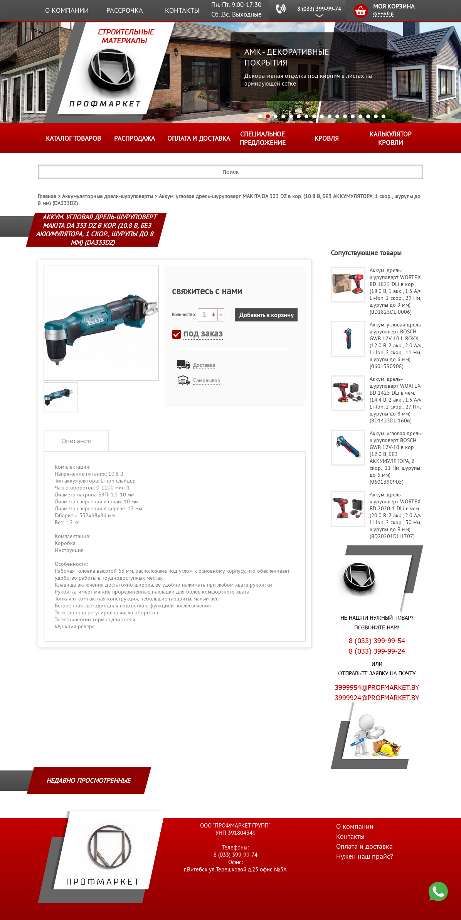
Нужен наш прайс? (364, 856)
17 (383, 116)
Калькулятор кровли (391, 138)
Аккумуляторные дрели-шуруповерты (107, 196)
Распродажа (134, 138)
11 (337, 116)
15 (368, 116)
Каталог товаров (73, 138)
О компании (67, 10)
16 (376, 116)
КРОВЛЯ (327, 138)
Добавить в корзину (266, 315)
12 (345, 116)
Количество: (184, 314)
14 (360, 116)
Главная (47, 196)
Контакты (182, 10)
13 (353, 116)
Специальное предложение (263, 138)
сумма (383, 13)
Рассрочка (124, 10)
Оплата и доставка (198, 138)
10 (329, 116)
